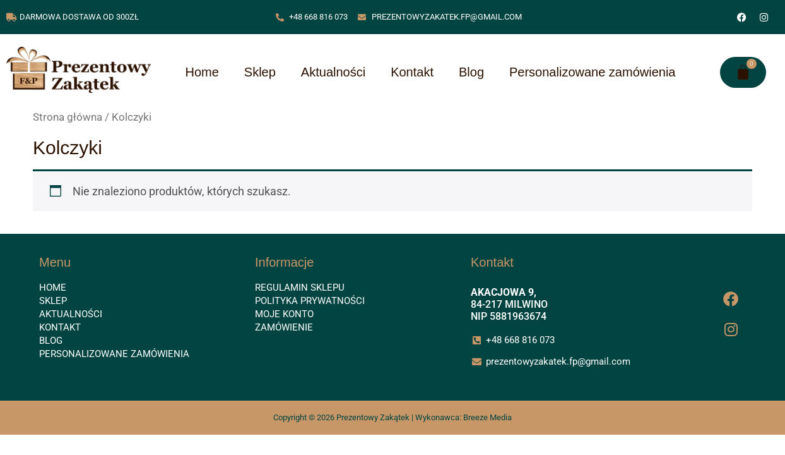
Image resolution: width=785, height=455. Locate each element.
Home (201, 72)
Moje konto (284, 314)
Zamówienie (284, 327)
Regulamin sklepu (300, 287)
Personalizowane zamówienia (592, 72)
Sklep (260, 72)
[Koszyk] (743, 72)
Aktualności (333, 72)
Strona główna (67, 117)
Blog (471, 72)
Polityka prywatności (310, 300)
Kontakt (412, 72)
